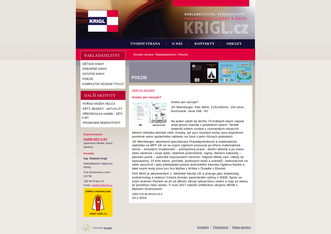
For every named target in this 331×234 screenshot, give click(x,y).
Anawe (108, 227)
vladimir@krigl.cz (102, 185)
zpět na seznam (143, 90)
